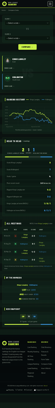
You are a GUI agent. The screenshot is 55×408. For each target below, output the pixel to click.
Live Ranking (32, 347)
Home (4, 10)
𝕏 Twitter (19, 390)
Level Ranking (32, 368)
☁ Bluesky (10, 390)
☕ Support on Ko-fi (41, 390)
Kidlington (42, 236)
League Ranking (33, 364)
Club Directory (46, 347)
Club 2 (8, 34)
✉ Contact (28, 390)
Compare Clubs (46, 364)
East (14, 62)
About (43, 373)
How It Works (46, 368)
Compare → (27, 47)
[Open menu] (50, 3)
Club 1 (7, 19)
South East (16, 80)
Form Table (45, 359)
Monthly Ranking (33, 352)
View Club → (9, 68)
